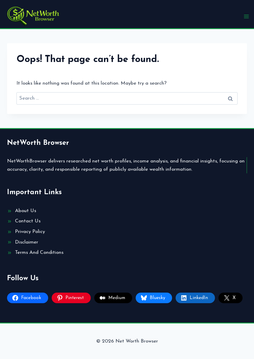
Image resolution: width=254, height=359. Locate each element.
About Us (25, 210)
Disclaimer (26, 242)
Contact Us (28, 221)
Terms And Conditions (39, 252)
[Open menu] (246, 16)
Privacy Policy (30, 231)
